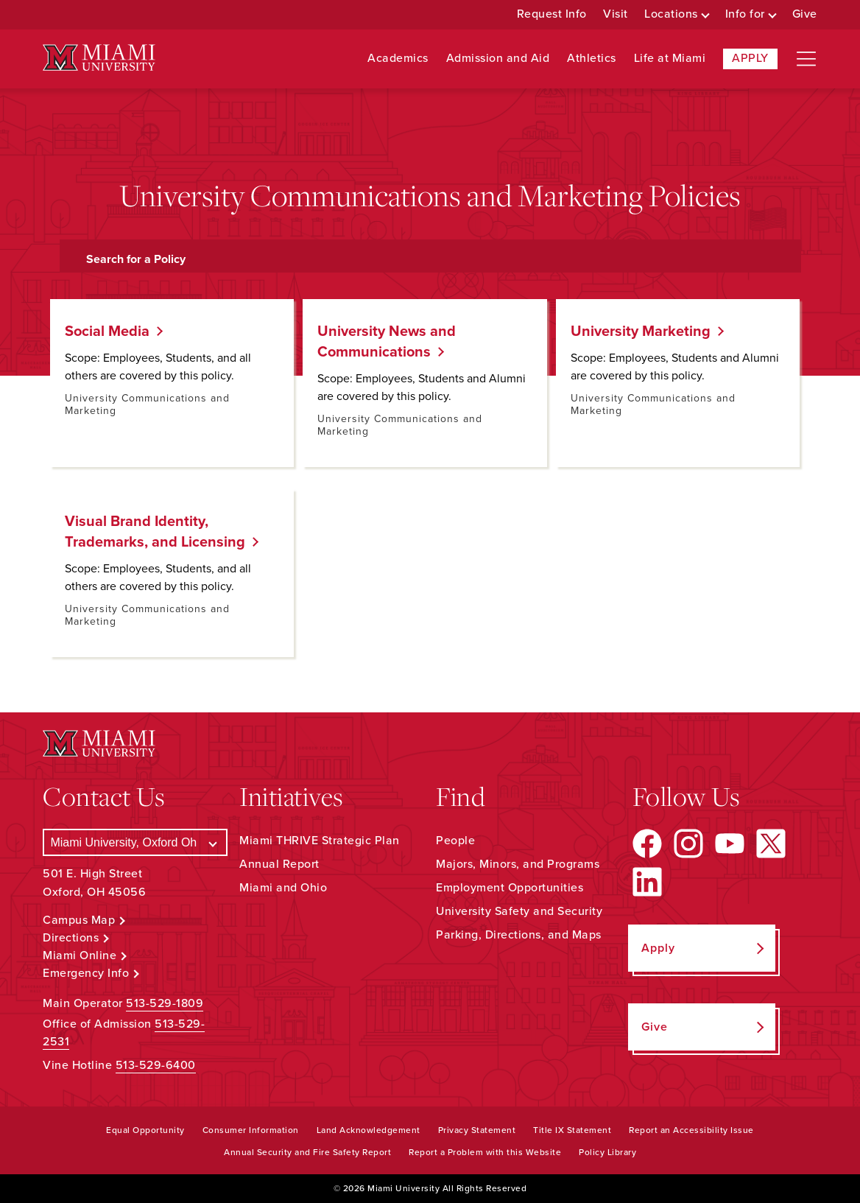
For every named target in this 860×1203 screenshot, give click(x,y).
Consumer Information (250, 1130)
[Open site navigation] (806, 59)
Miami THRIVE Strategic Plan (319, 840)
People (455, 840)
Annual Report (279, 864)
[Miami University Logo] (99, 57)
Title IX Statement (572, 1130)
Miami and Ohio (283, 887)
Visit (615, 14)
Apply (750, 58)
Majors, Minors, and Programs (517, 864)
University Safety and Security (519, 911)
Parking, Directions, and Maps (519, 934)
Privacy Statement (477, 1130)
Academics (398, 59)
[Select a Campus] (135, 842)
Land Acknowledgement (368, 1130)
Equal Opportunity (145, 1130)
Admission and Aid (498, 59)
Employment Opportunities (509, 887)
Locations (671, 14)
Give (804, 14)
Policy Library (607, 1152)
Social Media (101, 331)
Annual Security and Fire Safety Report (307, 1152)
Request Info (552, 14)
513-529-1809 (164, 1003)
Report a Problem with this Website (485, 1152)
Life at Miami (670, 59)
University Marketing (635, 331)
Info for (745, 14)
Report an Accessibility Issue (691, 1130)
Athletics (591, 59)
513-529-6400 (156, 1065)
